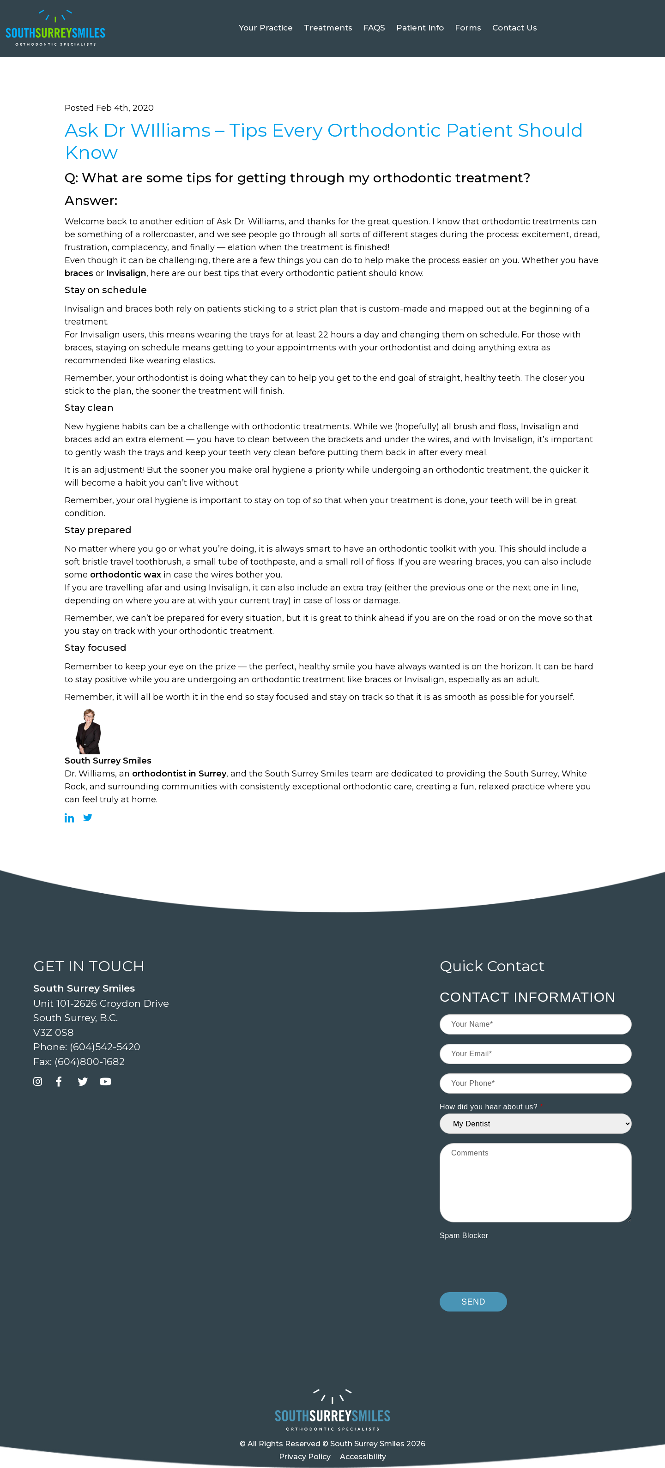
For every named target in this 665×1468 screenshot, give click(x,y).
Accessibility (363, 1456)
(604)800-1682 (89, 1061)
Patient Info (420, 48)
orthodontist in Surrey (179, 774)
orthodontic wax (125, 575)
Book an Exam (446, 10)
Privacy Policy (305, 1456)
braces (79, 273)
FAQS (374, 48)
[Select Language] (608, 10)
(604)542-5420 (522, 10)
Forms (468, 48)
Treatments (328, 48)
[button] (157, 9)
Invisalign (126, 273)
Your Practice (266, 48)
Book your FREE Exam (100, 10)
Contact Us (514, 48)
